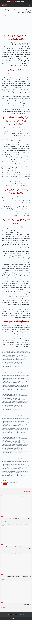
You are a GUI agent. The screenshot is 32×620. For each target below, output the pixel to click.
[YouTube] (18, 614)
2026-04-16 (3, 521)
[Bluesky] (23, 614)
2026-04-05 (3, 551)
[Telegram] (8, 482)
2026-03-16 (3, 607)
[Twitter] (12, 482)
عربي (18, 1)
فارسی (24, 1)
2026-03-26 (3, 579)
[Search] (27, 5)
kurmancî (14, 1)
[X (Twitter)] (11, 614)
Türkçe (21, 1)
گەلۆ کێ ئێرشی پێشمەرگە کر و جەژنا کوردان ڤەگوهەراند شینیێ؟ (19, 576)
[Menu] (29, 5)
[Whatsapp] (5, 482)
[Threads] (10, 482)
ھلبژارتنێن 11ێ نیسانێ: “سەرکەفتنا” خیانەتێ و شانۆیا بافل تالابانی (19, 518)
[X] (3, 482)
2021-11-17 (2, 15)
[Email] (14, 482)
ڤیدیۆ (5, 15)
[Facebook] (1, 482)
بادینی (11, 1)
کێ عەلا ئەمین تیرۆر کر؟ (26, 604)
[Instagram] (7, 482)
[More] (15, 482)
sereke (5, 484)
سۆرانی (8, 1)
